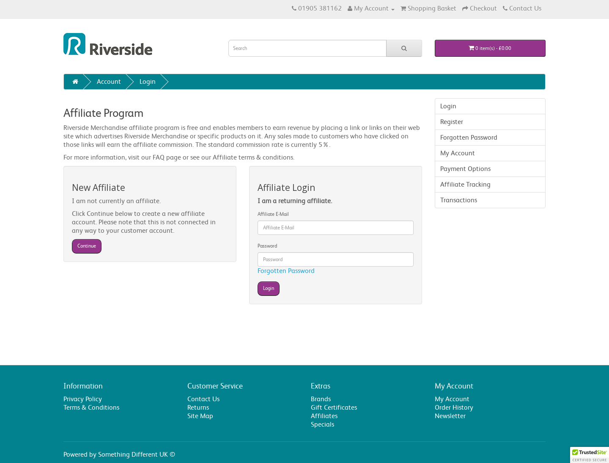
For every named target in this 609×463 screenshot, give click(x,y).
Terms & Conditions (91, 407)
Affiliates (324, 416)
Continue (86, 246)
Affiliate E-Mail (273, 214)
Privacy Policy (82, 399)
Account (109, 81)
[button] (589, 455)
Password (267, 246)
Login (148, 81)
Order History (454, 407)
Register (451, 122)
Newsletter (450, 416)
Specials (322, 424)
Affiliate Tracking (465, 184)
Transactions (458, 200)
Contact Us (203, 399)
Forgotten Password (286, 271)
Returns (198, 407)
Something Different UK (133, 454)
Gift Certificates (334, 407)
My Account (457, 153)
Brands (321, 399)
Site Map (200, 416)
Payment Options (465, 169)
